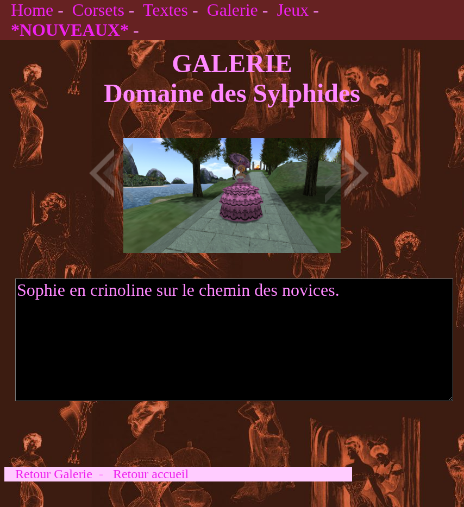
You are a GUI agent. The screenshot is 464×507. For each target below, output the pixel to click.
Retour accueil (151, 474)
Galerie (232, 10)
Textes (165, 10)
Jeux (293, 10)
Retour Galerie (53, 474)
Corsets (98, 10)
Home (32, 10)
